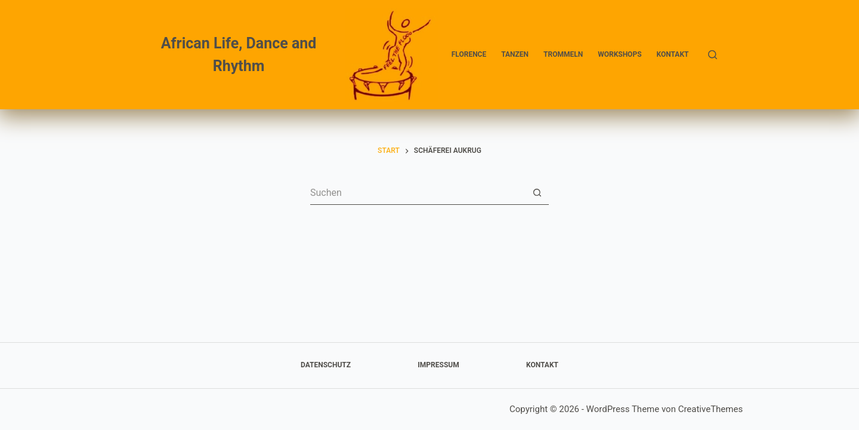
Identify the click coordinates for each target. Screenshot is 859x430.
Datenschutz (326, 365)
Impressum (438, 365)
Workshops (619, 54)
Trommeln (563, 54)
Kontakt (673, 54)
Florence (469, 54)
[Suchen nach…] (417, 193)
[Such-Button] (537, 193)
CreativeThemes (710, 409)
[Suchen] (712, 54)
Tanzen (515, 54)
